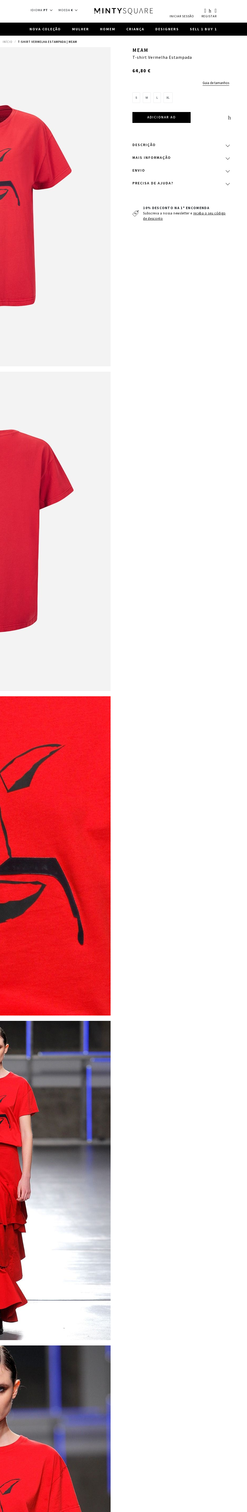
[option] (136, 98)
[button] (43, 10)
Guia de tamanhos (216, 83)
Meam (140, 51)
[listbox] (180, 99)
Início (7, 42)
